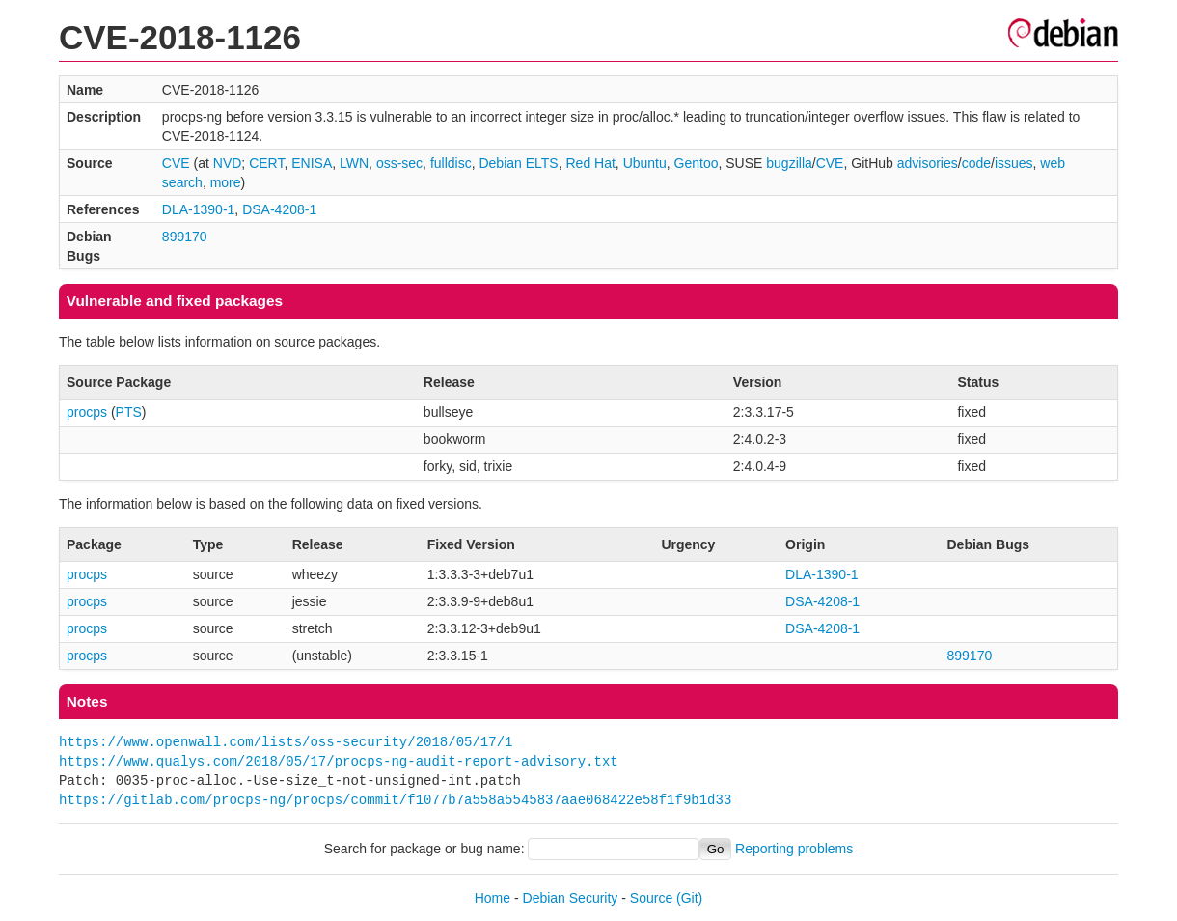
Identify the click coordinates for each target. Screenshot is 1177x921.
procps (87, 412)
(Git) (689, 898)
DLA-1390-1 (198, 209)
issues (1014, 163)
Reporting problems (794, 848)
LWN (354, 163)
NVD (227, 163)
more (225, 182)
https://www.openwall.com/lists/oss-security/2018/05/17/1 (285, 742)
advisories (927, 163)
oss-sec (399, 163)
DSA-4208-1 (279, 209)
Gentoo (696, 163)
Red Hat (590, 163)
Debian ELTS (518, 163)
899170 (184, 236)
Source (651, 898)
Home (492, 898)
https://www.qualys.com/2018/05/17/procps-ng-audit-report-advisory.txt (338, 761)
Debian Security (570, 898)
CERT (266, 163)
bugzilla (788, 163)
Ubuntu (645, 163)
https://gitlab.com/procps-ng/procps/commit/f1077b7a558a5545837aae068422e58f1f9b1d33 (395, 800)
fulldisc (451, 163)
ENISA (311, 163)
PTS (129, 412)
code (976, 163)
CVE (176, 163)
